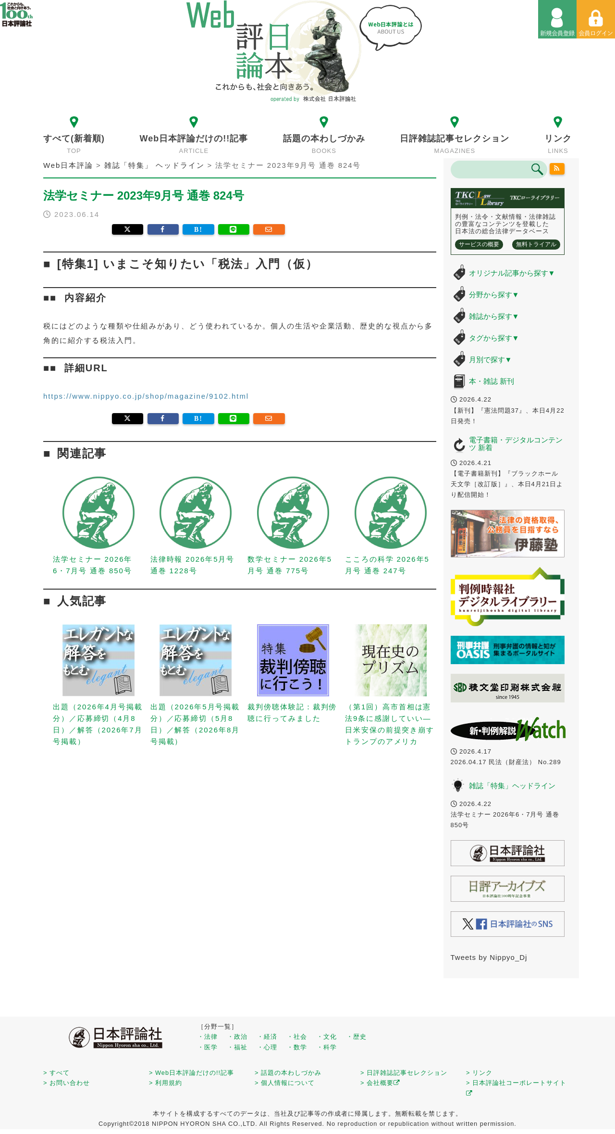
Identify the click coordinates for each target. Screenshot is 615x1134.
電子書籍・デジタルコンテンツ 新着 (516, 444)
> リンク (479, 1072)
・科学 (327, 1047)
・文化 (327, 1036)
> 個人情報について (285, 1082)
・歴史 (356, 1036)
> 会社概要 (380, 1082)
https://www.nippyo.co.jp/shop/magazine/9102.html (146, 396)
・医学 (207, 1047)
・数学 (297, 1047)
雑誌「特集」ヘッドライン (512, 785)
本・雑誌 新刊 (491, 381)
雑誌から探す (494, 316)
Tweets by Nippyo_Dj (489, 957)
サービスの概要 (479, 244)
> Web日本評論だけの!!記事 (191, 1072)
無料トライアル (536, 244)
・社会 (297, 1036)
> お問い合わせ (66, 1082)
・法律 (207, 1036)
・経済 (267, 1036)
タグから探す (494, 338)
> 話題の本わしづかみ (288, 1072)
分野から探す (494, 294)
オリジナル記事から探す (512, 273)
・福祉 (237, 1047)
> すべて (56, 1072)
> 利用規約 (165, 1082)
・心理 (267, 1047)
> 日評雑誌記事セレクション (403, 1072)
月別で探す (490, 359)
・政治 (237, 1036)
